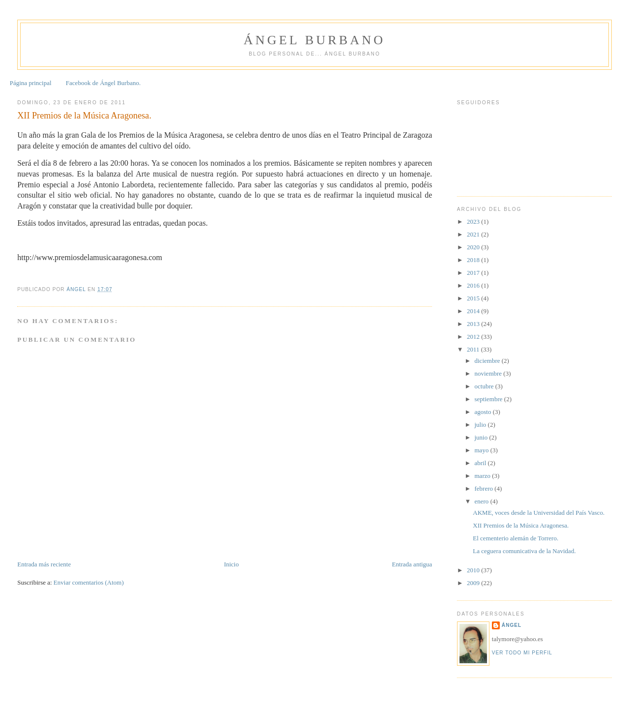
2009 (474, 583)
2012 (474, 336)
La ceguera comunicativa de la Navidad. (524, 551)
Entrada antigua (412, 564)
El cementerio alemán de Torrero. (515, 538)
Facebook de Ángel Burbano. (103, 83)
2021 (474, 234)
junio (482, 437)
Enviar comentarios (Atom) (89, 582)
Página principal (31, 83)
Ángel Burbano (314, 40)
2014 (474, 311)
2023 (474, 221)
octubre (485, 386)
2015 (474, 298)
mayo (482, 450)
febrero (485, 488)
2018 (474, 260)
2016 (474, 285)
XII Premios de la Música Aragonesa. (521, 525)
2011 (474, 349)
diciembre (488, 360)
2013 (474, 323)
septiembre (489, 399)
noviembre (489, 373)
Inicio (231, 564)
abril (481, 463)
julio (481, 424)
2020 (474, 247)
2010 (474, 570)
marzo (483, 475)
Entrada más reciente (44, 564)
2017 (474, 272)
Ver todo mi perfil (522, 652)
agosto (484, 411)
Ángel (512, 625)
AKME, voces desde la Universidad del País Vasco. (538, 512)
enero (482, 501)
